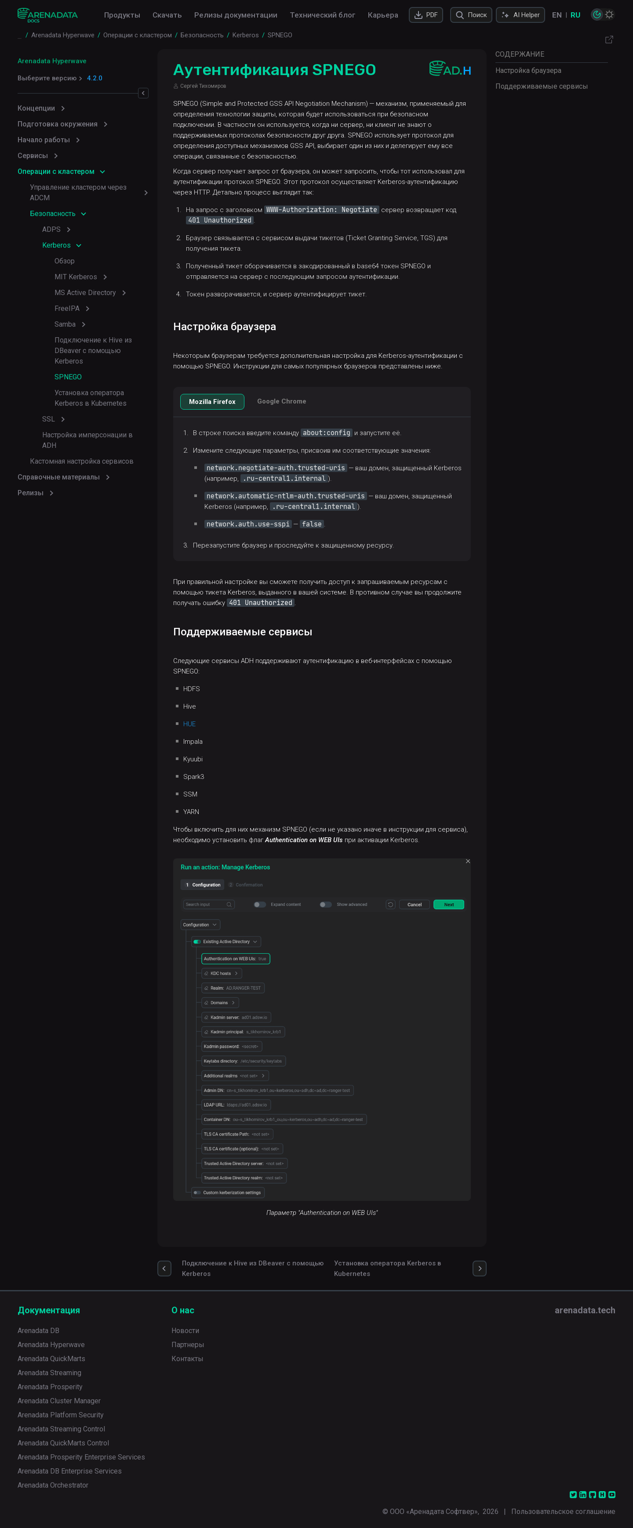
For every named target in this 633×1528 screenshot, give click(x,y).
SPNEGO (68, 377)
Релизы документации (235, 15)
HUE (190, 724)
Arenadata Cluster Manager (59, 1399)
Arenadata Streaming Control (61, 1427)
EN (557, 15)
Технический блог (323, 15)
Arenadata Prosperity (50, 1385)
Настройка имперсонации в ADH (95, 435)
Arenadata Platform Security (61, 1413)
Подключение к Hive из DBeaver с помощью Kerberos (93, 350)
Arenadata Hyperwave (52, 61)
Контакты (187, 1357)
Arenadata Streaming (49, 1371)
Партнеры (187, 1343)
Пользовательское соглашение (563, 1510)
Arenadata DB (38, 1329)
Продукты (122, 15)
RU (575, 15)
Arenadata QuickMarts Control (63, 1442)
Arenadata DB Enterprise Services (70, 1470)
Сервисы (33, 155)
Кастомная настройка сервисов (82, 451)
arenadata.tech (585, 1309)
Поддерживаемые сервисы (541, 86)
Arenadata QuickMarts (51, 1357)
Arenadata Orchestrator (53, 1484)
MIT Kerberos (76, 277)
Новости (185, 1329)
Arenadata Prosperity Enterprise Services (81, 1456)
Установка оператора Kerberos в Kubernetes (91, 398)
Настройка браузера (528, 70)
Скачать (167, 15)
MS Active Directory (85, 292)
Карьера (383, 15)
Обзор (65, 261)
